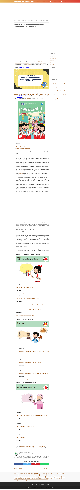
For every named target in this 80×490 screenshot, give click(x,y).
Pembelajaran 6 (24, 477)
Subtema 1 (47, 474)
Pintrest (52, 60)
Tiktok (52, 64)
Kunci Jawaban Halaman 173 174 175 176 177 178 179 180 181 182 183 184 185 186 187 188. (32, 443)
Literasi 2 (24, 479)
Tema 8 (56, 477)
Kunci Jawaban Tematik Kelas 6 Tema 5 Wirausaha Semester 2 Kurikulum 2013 (28, 141)
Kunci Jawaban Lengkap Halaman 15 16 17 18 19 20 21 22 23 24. (28, 293)
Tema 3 (36, 477)
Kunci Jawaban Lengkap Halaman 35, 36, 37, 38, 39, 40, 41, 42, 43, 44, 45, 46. (30, 304)
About (31, 485)
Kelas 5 (25, 474)
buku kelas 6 (27, 99)
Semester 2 (21, 474)
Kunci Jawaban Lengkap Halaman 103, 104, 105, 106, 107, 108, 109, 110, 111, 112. (33, 374)
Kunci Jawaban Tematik (32, 474)
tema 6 (43, 477)
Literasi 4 (33, 479)
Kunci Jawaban (19, 299)
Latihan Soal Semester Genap (41, 481)
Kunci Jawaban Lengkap (23, 363)
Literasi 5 (47, 479)
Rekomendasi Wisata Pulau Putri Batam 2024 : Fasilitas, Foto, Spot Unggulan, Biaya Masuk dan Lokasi (58, 90)
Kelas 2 (39, 474)
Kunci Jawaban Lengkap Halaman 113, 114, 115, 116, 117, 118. (30, 379)
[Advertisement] (40, 11)
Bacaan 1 (56, 479)
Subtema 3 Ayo (43, 94)
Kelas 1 (52, 474)
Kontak (42, 485)
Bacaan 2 (61, 479)
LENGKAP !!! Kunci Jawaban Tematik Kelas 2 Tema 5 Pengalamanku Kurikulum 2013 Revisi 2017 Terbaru (58, 83)
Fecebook (53, 56)
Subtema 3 (61, 474)
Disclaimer (48, 485)
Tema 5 (26, 66)
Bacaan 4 (20, 481)
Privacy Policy (36, 485)
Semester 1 (16, 474)
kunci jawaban (28, 65)
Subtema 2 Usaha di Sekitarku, (33, 94)
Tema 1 (40, 477)
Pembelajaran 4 (31, 477)
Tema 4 (63, 477)
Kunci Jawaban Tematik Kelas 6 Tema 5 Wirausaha (23, 93)
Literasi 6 (52, 479)
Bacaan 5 (25, 481)
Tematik (43, 474)
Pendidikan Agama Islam (40, 479)
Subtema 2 (56, 474)
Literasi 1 (19, 479)
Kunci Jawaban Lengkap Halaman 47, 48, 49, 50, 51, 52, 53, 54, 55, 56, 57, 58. (30, 310)
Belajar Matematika (31, 481)
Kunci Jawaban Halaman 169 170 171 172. (23, 438)
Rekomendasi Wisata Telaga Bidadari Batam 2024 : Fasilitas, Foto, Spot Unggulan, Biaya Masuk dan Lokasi (58, 94)
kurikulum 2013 (21, 63)
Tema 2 (52, 477)
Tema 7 (15, 479)
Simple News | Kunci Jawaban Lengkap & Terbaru (28, 1)
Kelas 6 (23, 66)
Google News (53, 58)
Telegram (53, 62)
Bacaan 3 (16, 481)
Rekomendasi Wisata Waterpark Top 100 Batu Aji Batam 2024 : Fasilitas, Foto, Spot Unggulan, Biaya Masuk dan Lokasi (58, 98)
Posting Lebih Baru (17, 469)
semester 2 (26, 63)
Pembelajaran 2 (17, 477)
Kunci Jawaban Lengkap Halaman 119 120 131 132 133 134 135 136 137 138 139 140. (31, 416)
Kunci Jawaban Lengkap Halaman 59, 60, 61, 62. (25, 315)
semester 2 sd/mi (26, 97)
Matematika (48, 477)
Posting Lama (46, 469)
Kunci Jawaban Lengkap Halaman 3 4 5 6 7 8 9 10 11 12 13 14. (27, 288)
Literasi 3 (28, 479)
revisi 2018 (35, 66)
